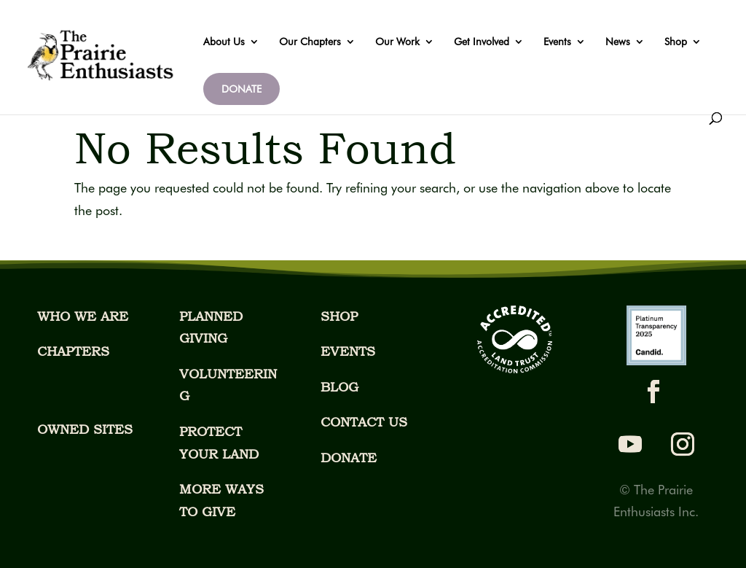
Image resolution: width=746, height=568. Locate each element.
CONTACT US (364, 421)
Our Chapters (310, 41)
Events (557, 41)
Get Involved (481, 41)
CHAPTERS (73, 351)
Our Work (397, 41)
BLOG (339, 386)
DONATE (241, 89)
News (617, 41)
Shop (675, 41)
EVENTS (348, 351)
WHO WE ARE (82, 316)
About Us (224, 41)
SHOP (339, 316)
